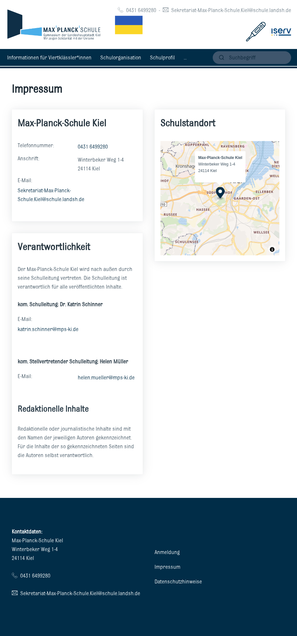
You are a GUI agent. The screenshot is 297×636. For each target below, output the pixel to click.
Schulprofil (162, 57)
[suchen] (252, 57)
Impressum (167, 567)
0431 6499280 (141, 10)
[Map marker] (220, 193)
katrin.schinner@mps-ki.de (48, 329)
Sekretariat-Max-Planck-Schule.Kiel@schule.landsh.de (231, 10)
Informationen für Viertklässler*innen (49, 57)
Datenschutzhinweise (178, 581)
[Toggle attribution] (272, 249)
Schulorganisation (120, 57)
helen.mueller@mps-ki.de (106, 377)
